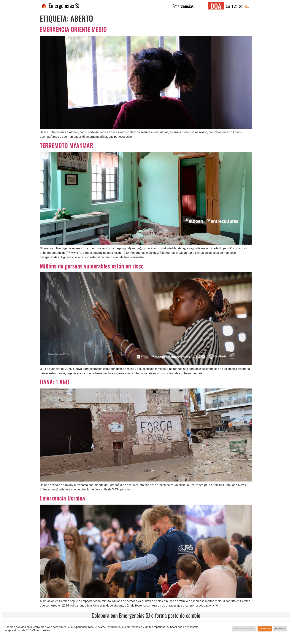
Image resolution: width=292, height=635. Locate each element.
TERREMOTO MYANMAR (66, 145)
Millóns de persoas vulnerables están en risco (92, 265)
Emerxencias (182, 6)
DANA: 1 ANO (54, 381)
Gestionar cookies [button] (243, 628)
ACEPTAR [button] (265, 628)
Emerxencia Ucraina (62, 497)
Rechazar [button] (280, 628)
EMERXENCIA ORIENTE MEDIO (73, 29)
